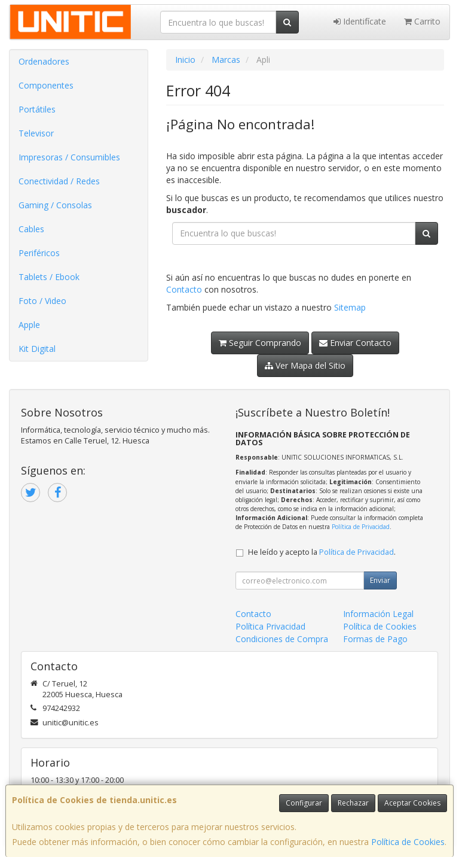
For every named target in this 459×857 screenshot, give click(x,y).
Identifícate (359, 21)
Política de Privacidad (361, 526)
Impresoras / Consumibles (69, 157)
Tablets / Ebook (49, 276)
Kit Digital (37, 348)
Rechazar (353, 803)
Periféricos (39, 253)
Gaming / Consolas (55, 205)
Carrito (422, 21)
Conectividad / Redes (59, 181)
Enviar (380, 580)
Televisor (36, 133)
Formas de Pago (375, 639)
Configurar (304, 803)
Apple (29, 324)
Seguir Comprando (260, 342)
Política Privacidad (270, 626)
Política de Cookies (408, 841)
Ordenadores (44, 61)
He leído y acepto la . (322, 552)
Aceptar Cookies (412, 803)
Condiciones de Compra (281, 639)
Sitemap (350, 307)
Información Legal (378, 613)
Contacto (184, 289)
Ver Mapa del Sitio (305, 365)
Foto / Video (42, 300)
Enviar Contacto (355, 342)
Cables (31, 229)
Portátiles (37, 109)
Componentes (46, 85)
